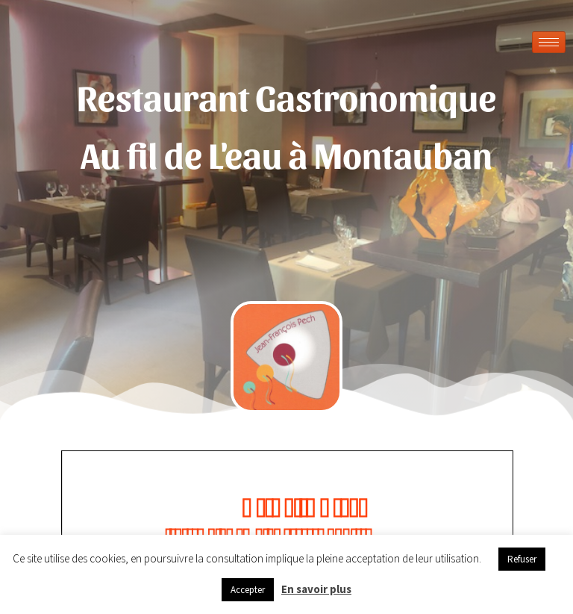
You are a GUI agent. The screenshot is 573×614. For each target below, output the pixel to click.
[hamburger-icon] (549, 42)
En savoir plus (316, 589)
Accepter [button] (248, 589)
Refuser (521, 559)
